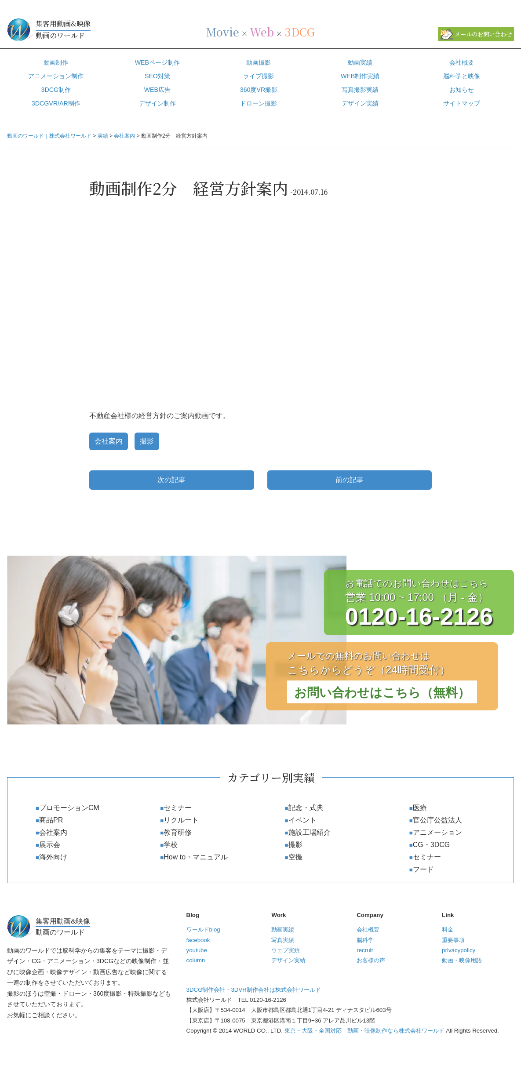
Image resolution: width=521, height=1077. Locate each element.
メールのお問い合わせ (483, 34)
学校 (171, 844)
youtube (196, 950)
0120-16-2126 (419, 616)
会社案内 (109, 441)
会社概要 (461, 62)
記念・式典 (306, 807)
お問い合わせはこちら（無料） (382, 692)
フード (423, 869)
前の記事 (349, 480)
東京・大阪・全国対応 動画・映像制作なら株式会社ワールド (364, 1030)
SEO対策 (157, 76)
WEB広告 (157, 89)
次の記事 (171, 480)
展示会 (49, 844)
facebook (198, 940)
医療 (420, 807)
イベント (302, 820)
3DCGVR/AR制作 (56, 103)
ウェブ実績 (285, 950)
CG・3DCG (431, 844)
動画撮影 (258, 62)
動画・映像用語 (462, 960)
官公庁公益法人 (437, 820)
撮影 (147, 441)
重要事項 (453, 940)
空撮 (295, 857)
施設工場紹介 (309, 832)
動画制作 (56, 62)
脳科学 (365, 940)
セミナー (178, 807)
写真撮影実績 (360, 89)
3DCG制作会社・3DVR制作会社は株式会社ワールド (253, 989)
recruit (365, 950)
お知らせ (461, 89)
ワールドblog (203, 929)
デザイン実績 (360, 103)
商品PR (51, 820)
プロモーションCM (69, 807)
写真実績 (282, 940)
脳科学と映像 (461, 76)
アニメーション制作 (56, 76)
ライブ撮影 (258, 76)
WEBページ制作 (157, 62)
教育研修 (178, 832)
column (195, 960)
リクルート (181, 820)
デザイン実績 (288, 960)
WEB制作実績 (360, 76)
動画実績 (360, 62)
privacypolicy (458, 950)
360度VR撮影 (258, 89)
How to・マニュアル (196, 857)
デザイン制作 (157, 103)
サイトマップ (461, 103)
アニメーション (437, 832)
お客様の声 (371, 960)
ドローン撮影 (258, 103)
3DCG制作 (56, 89)
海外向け (53, 857)
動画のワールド (101, 29)
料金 (447, 929)
